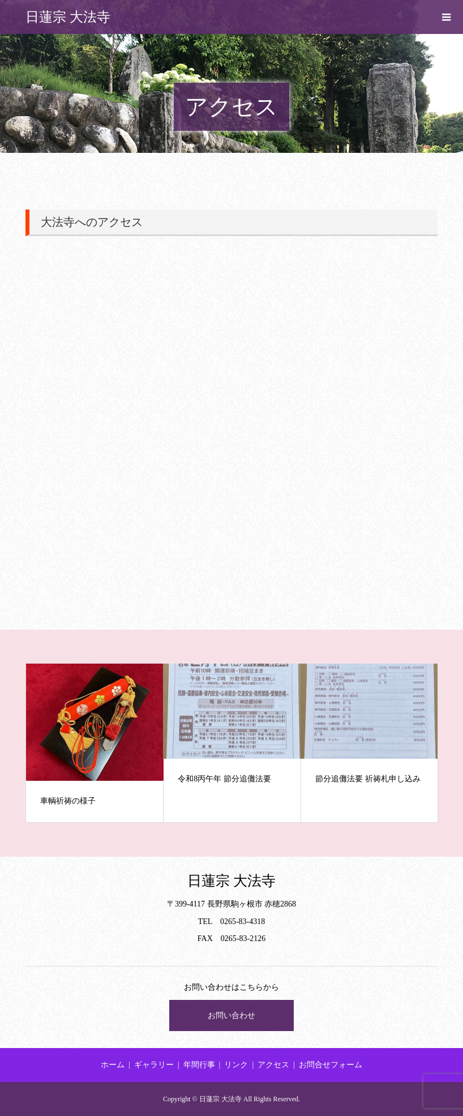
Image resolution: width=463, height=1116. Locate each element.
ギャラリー (154, 1065)
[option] (95, 743)
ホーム (113, 1065)
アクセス (273, 1065)
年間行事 (199, 1065)
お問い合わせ (231, 1015)
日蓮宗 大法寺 (67, 17)
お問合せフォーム (330, 1065)
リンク (236, 1065)
